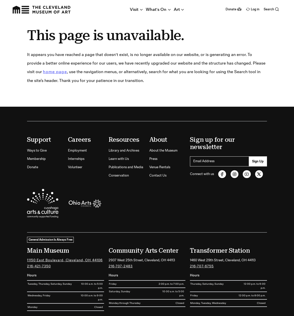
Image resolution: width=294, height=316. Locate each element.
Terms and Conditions (232, 309)
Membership (36, 140)
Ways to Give (37, 131)
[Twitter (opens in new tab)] (259, 155)
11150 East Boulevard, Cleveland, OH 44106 (65, 241)
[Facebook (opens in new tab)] (222, 155)
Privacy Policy (258, 309)
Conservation (119, 156)
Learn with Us (119, 140)
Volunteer (75, 148)
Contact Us (157, 156)
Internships (76, 140)
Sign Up (258, 142)
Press (153, 140)
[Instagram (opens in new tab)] (235, 155)
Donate (32, 148)
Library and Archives (124, 131)
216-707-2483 (121, 247)
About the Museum (163, 131)
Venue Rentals (159, 148)
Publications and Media (126, 148)
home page (55, 52)
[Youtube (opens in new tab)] (247, 155)
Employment (77, 131)
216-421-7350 (39, 247)
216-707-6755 (202, 247)
